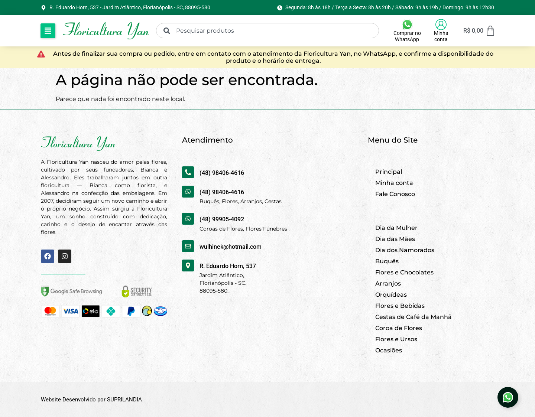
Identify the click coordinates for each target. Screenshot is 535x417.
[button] (47, 30)
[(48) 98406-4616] (188, 172)
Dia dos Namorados (404, 250)
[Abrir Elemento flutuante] (507, 397)
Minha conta (441, 36)
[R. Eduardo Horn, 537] (188, 265)
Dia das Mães (395, 238)
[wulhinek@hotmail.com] (188, 246)
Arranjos (388, 283)
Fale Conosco (395, 194)
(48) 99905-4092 (222, 219)
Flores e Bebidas (400, 305)
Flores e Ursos (396, 339)
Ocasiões (388, 350)
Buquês (387, 261)
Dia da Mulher (396, 227)
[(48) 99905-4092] (188, 219)
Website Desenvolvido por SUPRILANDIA (91, 399)
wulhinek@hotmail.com (231, 246)
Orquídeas (391, 294)
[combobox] (267, 30)
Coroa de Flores (398, 328)
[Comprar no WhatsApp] (407, 24)
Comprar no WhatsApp (407, 36)
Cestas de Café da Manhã (413, 316)
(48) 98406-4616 (222, 172)
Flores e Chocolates (404, 272)
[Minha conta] (441, 24)
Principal (388, 171)
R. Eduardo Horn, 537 (228, 266)
